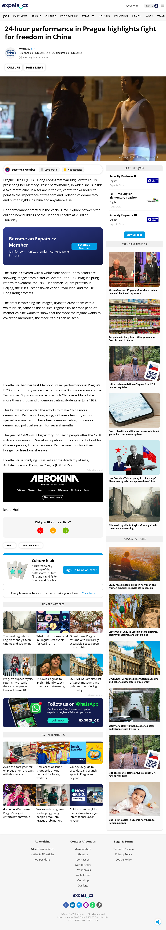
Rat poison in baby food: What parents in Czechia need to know (132, 339)
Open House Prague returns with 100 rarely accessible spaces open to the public (84, 641)
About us (83, 854)
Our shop (83, 880)
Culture (50, 16)
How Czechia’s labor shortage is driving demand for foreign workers (49, 772)
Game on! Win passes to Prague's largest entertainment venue (18, 813)
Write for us (83, 875)
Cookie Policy (124, 859)
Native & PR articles (42, 854)
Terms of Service (123, 849)
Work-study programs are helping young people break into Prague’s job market (50, 814)
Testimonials (83, 870)
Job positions (42, 859)
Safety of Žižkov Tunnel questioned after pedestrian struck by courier (131, 727)
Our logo (83, 885)
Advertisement (95, 470)
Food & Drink (68, 16)
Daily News (20, 16)
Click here (88, 593)
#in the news (31, 545)
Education (121, 16)
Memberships (83, 849)
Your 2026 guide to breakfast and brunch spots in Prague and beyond (83, 772)
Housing (104, 16)
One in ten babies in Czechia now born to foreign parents (132, 821)
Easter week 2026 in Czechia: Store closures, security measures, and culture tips (133, 633)
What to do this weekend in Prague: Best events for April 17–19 (52, 639)
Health (136, 16)
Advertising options (42, 849)
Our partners (83, 865)
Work (149, 16)
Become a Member (84, 246)
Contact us (83, 859)
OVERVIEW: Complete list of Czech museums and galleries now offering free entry (85, 684)
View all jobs (134, 235)
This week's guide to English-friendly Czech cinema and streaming (17, 639)
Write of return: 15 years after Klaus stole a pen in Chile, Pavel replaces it (133, 292)
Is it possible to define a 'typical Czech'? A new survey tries (132, 386)
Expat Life (88, 16)
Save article (48, 169)
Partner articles (53, 735)
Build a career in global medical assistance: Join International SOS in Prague (84, 814)
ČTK (33, 48)
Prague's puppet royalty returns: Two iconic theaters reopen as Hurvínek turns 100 (18, 684)
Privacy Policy (123, 854)
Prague (36, 16)
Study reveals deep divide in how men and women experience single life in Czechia (132, 586)
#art (9, 545)
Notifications (72, 169)
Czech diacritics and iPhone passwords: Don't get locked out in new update (134, 433)
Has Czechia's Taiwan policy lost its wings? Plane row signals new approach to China (132, 480)
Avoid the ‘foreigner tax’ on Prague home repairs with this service (18, 770)
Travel (161, 16)
